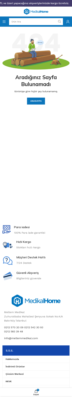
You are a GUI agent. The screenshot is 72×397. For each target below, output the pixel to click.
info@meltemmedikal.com (21, 338)
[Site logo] (36, 11)
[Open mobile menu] (4, 21)
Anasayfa (36, 101)
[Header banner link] (36, 3)
